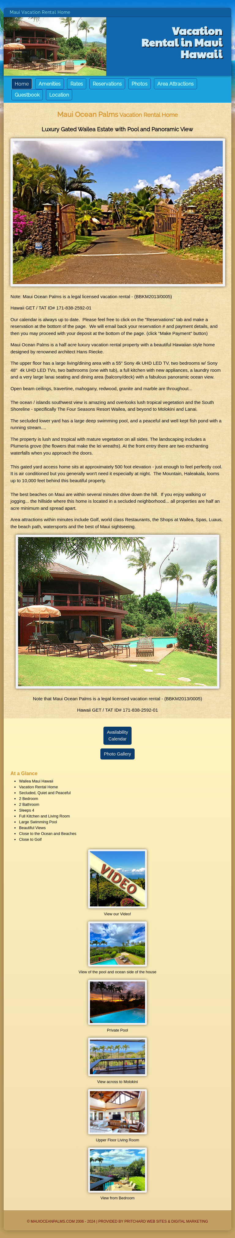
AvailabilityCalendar (117, 736)
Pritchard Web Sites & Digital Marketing (166, 1221)
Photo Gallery (117, 754)
